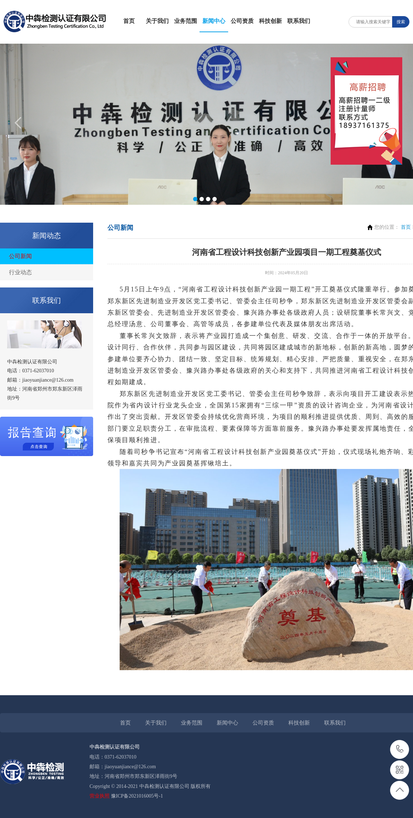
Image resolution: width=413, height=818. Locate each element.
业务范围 (185, 21)
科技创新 (270, 21)
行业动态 (20, 272)
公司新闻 (20, 256)
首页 (129, 21)
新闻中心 (213, 21)
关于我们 (157, 21)
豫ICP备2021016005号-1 (137, 796)
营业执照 (100, 796)
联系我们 (298, 21)
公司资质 (242, 21)
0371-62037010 (399, 749)
